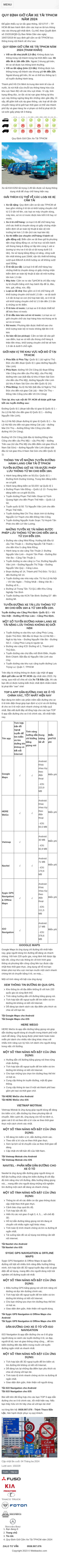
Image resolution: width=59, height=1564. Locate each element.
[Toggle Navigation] (8, 4)
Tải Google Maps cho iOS (15, 1019)
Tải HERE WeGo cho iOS (15, 1100)
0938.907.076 (34, 1546)
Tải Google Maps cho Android (18, 1015)
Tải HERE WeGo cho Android (17, 1096)
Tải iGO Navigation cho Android (19, 1388)
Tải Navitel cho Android (14, 1244)
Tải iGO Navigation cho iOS (17, 1391)
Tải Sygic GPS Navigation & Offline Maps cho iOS (29, 1321)
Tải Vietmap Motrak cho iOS (17, 1160)
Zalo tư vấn (11, 1546)
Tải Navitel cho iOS (12, 1247)
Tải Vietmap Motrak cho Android (19, 1156)
